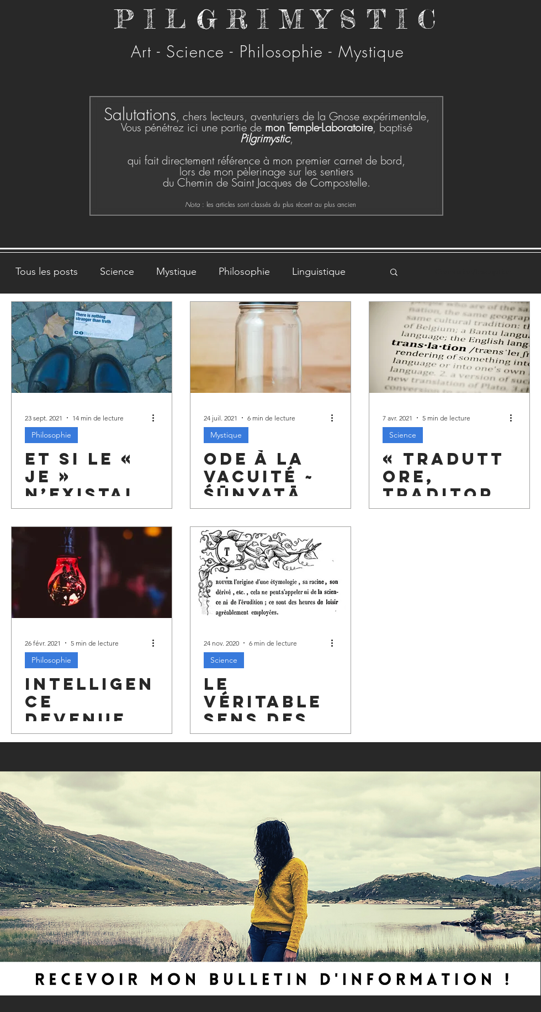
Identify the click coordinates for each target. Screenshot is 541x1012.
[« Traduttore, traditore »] (449, 347)
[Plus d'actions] (156, 417)
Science (117, 271)
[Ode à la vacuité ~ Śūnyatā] (270, 347)
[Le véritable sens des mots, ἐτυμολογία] (270, 572)
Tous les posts (46, 271)
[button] (394, 273)
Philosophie (244, 271)
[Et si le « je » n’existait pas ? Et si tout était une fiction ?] (92, 347)
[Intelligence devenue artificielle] (92, 572)
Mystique (176, 271)
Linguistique (319, 271)
